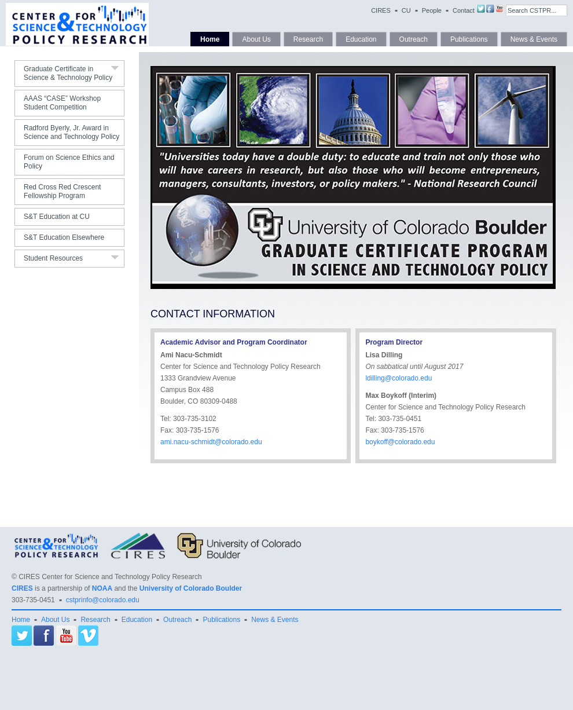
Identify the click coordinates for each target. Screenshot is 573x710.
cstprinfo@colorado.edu (102, 600)
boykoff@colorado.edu (400, 442)
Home (209, 39)
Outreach (413, 39)
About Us (256, 39)
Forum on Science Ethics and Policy (69, 161)
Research (308, 39)
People (432, 10)
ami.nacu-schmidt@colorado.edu (211, 442)
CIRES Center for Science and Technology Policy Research (110, 577)
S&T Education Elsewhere (64, 237)
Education (361, 39)
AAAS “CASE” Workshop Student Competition (62, 102)
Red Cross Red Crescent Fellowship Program (62, 191)
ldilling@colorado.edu (398, 378)
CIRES (381, 10)
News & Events (533, 39)
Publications (469, 39)
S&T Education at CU (57, 217)
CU (406, 10)
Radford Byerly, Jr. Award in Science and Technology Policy (71, 132)
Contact (464, 10)
